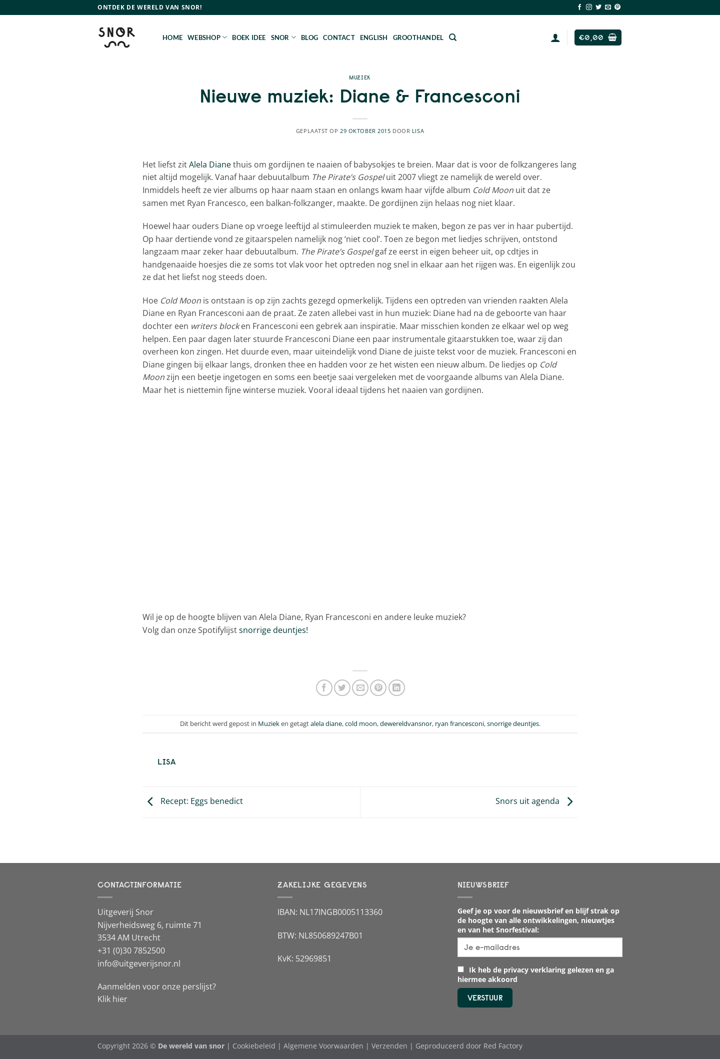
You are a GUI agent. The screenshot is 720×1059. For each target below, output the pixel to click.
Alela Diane (210, 164)
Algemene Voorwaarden (324, 1045)
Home (172, 38)
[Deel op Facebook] (324, 688)
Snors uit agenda (537, 801)
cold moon (361, 723)
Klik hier (113, 999)
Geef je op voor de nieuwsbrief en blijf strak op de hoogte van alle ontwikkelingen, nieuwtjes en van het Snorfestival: (539, 920)
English (374, 38)
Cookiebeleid (254, 1045)
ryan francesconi (459, 723)
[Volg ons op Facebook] (579, 7)
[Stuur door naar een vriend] (360, 688)
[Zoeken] (452, 37)
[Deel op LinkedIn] (396, 688)
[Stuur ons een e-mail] (608, 7)
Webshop (207, 37)
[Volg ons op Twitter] (599, 7)
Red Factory (503, 1045)
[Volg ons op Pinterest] (617, 7)
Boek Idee (249, 38)
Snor (283, 37)
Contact (339, 38)
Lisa (418, 130)
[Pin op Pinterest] (378, 688)
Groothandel (418, 38)
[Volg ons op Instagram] (589, 7)
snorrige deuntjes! (273, 630)
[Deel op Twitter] (342, 688)
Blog (309, 38)
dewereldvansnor (406, 723)
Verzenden (390, 1045)
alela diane (326, 723)
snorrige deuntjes (513, 723)
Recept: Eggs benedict (192, 801)
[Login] (555, 37)
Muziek (359, 77)
